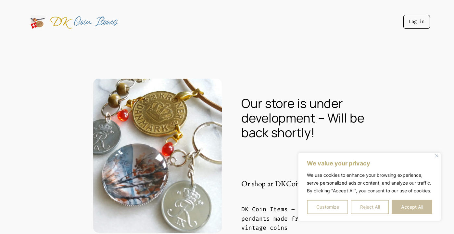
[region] (369, 187)
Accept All (412, 207)
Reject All (370, 207)
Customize (327, 207)
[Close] (436, 155)
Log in (416, 22)
